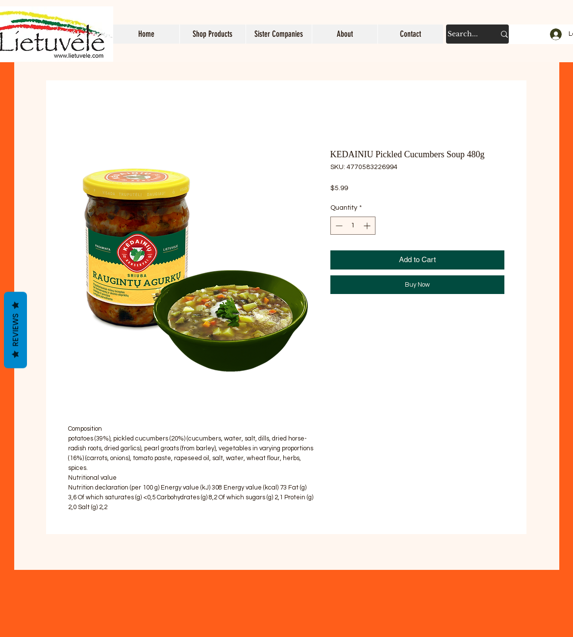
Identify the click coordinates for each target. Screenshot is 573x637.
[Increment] (368, 225)
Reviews (15, 330)
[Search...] (464, 34)
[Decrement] (338, 225)
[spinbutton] (353, 225)
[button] (212, 34)
